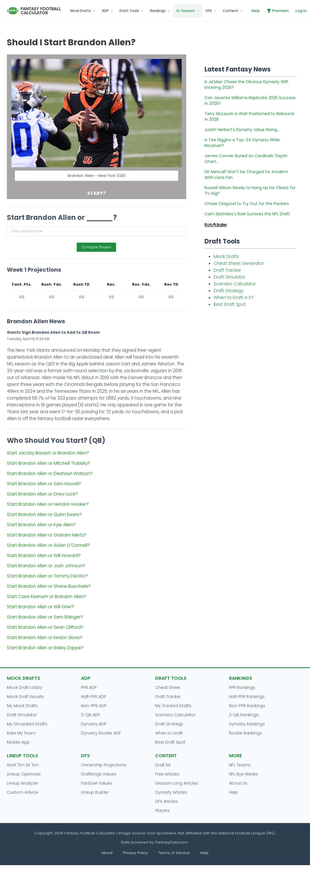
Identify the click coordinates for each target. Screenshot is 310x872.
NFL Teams (239, 765)
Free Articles (167, 774)
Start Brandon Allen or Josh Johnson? (46, 566)
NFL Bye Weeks (243, 774)
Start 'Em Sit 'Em (23, 765)
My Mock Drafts (22, 706)
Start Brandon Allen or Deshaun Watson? (50, 473)
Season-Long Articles (176, 783)
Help (255, 10)
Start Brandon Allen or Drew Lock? (42, 494)
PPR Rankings (242, 687)
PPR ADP (89, 687)
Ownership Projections (103, 765)
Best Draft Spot (230, 304)
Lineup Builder (95, 792)
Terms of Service (174, 852)
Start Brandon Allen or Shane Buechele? (49, 586)
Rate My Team (21, 733)
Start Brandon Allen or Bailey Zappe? (45, 648)
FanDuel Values (96, 783)
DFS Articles (166, 801)
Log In (301, 10)
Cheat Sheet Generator (239, 263)
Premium (278, 10)
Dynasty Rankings (247, 724)
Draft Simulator (229, 277)
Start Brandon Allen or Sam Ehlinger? (45, 617)
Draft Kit (163, 765)
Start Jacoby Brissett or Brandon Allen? (48, 453)
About (107, 852)
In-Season (186, 10)
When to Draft (169, 733)
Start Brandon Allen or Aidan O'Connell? (48, 545)
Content (230, 10)
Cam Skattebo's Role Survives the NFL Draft (247, 214)
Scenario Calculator (235, 284)
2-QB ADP (90, 715)
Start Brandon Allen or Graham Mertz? (46, 535)
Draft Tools (129, 10)
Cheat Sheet (167, 687)
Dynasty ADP (93, 724)
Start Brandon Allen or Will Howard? (44, 555)
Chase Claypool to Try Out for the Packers (246, 203)
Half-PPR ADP (93, 696)
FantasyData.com (172, 842)
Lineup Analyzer (22, 783)
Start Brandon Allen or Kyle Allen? (41, 525)
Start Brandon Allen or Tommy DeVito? (47, 576)
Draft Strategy (229, 291)
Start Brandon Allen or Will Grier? (40, 607)
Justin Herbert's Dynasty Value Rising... (241, 129)
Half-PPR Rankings (247, 696)
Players (162, 810)
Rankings (158, 10)
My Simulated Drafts (27, 724)
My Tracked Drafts (173, 706)
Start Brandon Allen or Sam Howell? (44, 484)
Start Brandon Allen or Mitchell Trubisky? (48, 463)
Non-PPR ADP (94, 706)
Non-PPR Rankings (247, 706)
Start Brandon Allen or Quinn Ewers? (44, 514)
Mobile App (18, 742)
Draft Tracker (227, 270)
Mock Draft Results (25, 696)
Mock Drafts (80, 10)
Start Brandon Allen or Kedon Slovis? (44, 637)
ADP (105, 10)
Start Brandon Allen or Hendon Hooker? (48, 504)
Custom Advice (22, 792)
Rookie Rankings (245, 733)
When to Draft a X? (234, 297)
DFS (209, 10)
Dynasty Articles (171, 792)
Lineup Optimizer (24, 774)
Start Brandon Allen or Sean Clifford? (45, 627)
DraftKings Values (98, 774)
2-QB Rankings (244, 715)
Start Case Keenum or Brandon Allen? (46, 596)
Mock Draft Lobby (24, 687)
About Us (238, 783)
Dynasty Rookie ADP (101, 733)
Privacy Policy (135, 852)
